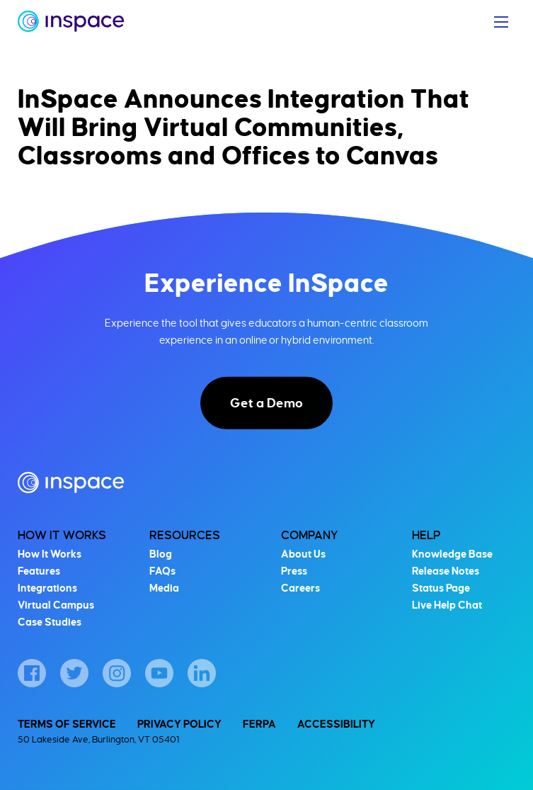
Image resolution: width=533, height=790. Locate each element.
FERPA (259, 724)
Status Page (441, 588)
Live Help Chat (447, 605)
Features (39, 571)
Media (164, 588)
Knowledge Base (452, 554)
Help (426, 535)
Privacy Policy (179, 724)
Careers (300, 588)
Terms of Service (67, 724)
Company (309, 535)
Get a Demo (266, 403)
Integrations (47, 588)
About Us (303, 554)
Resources (184, 535)
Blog (160, 554)
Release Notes (445, 571)
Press (294, 571)
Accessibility (336, 724)
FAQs (162, 571)
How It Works (62, 535)
